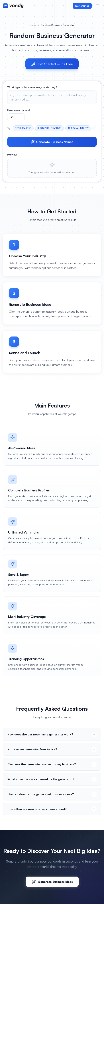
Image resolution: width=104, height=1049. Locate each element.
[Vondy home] (13, 5)
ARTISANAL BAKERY (78, 128)
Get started (82, 5)
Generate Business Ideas (52, 881)
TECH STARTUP (23, 128)
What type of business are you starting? (32, 87)
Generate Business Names (52, 142)
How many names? (18, 110)
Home (32, 25)
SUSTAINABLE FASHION (49, 128)
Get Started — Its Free (52, 64)
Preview (12, 154)
